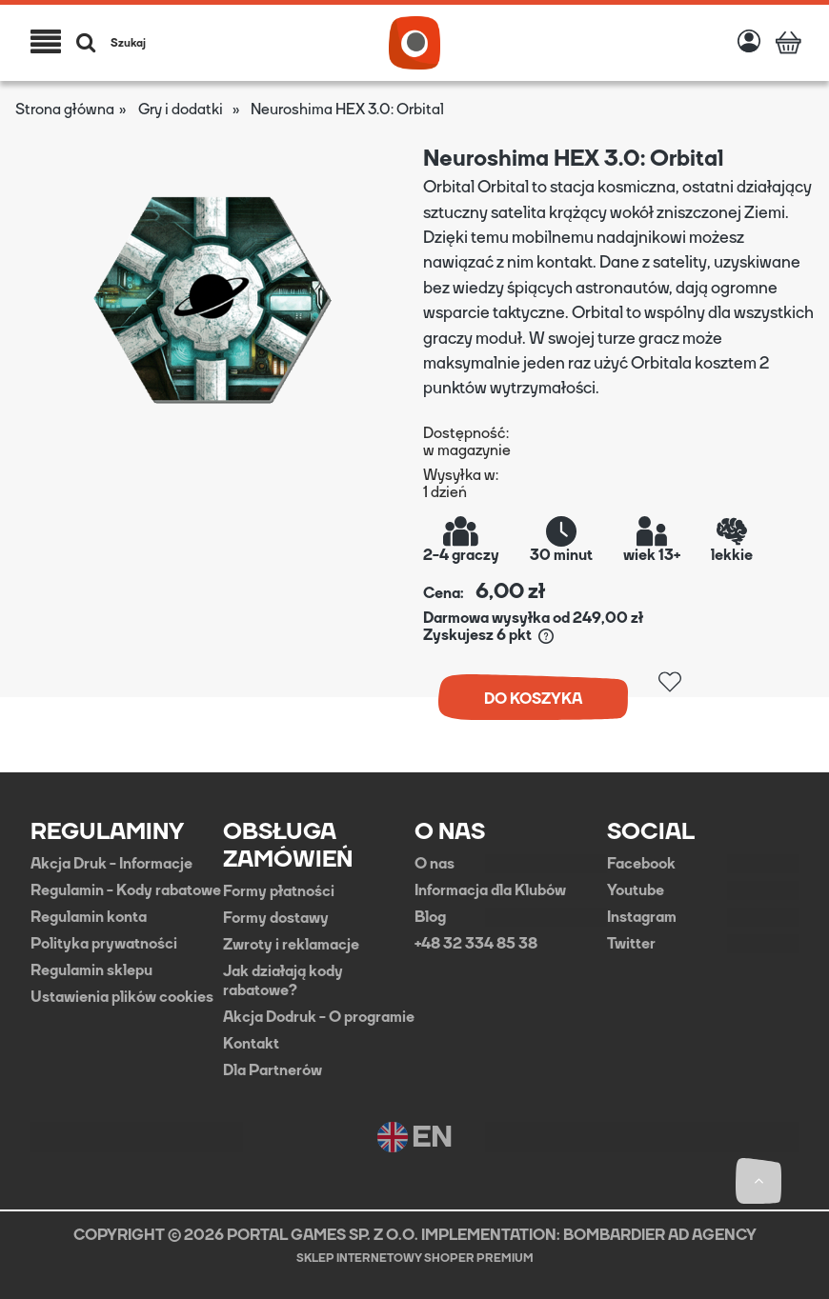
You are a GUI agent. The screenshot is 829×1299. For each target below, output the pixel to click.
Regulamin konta (88, 917)
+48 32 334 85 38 (475, 943)
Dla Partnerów (272, 1070)
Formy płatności (278, 891)
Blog (430, 917)
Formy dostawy (276, 918)
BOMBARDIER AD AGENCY (660, 1235)
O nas (434, 863)
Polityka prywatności (103, 943)
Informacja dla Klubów (490, 890)
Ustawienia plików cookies (121, 997)
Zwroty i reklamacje (291, 944)
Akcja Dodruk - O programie (318, 1017)
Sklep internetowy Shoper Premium (415, 1258)
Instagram (642, 917)
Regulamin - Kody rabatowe (125, 890)
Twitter (631, 943)
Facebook (641, 863)
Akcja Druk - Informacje (111, 863)
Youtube (635, 890)
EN (415, 1137)
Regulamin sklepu (91, 970)
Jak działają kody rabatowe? (283, 981)
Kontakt (251, 1043)
